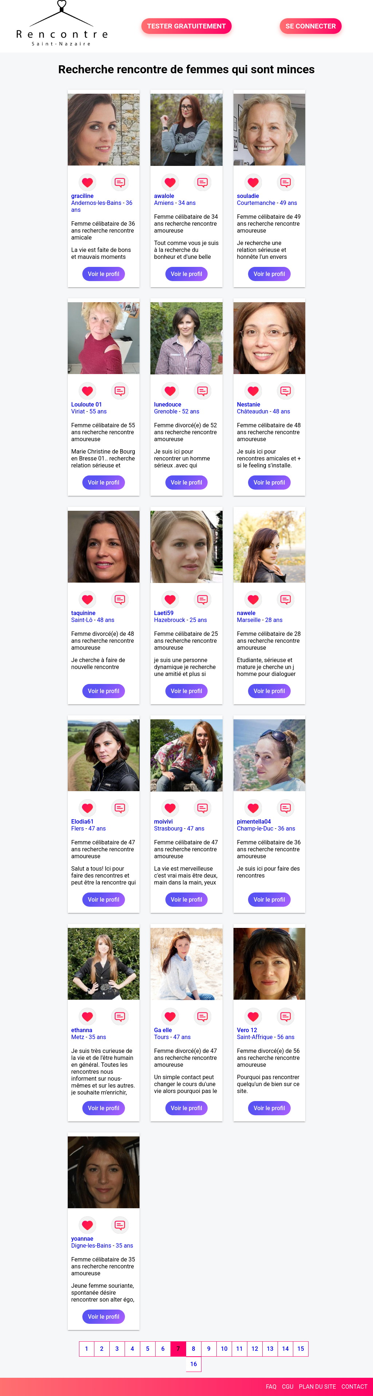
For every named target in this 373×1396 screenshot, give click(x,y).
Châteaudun (252, 411)
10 (224, 1348)
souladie (248, 196)
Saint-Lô (82, 620)
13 (270, 1348)
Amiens (164, 202)
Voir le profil (103, 274)
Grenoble (165, 411)
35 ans (97, 1037)
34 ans (187, 202)
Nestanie (248, 404)
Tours (161, 1037)
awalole (164, 196)
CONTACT (354, 1386)
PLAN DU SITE (317, 1386)
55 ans (98, 411)
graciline (82, 196)
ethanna (82, 1030)
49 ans (288, 202)
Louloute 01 (86, 404)
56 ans (286, 1037)
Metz (78, 1037)
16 (193, 1364)
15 (300, 1348)
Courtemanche (256, 202)
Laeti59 (163, 613)
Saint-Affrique (255, 1037)
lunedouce (167, 404)
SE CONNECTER (311, 26)
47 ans (97, 828)
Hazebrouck (169, 620)
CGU (288, 1386)
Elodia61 (82, 821)
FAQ (271, 1386)
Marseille (249, 620)
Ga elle (163, 1030)
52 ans (190, 411)
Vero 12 (247, 1030)
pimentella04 (254, 821)
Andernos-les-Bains (96, 202)
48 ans (281, 411)
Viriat (78, 411)
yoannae (82, 1238)
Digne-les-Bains (91, 1245)
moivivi (163, 821)
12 (254, 1348)
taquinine (83, 613)
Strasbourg (168, 828)
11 (239, 1348)
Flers (77, 828)
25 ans (198, 620)
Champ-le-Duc (255, 828)
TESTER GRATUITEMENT (186, 26)
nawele (246, 613)
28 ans (274, 620)
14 (285, 1348)
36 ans (286, 828)
